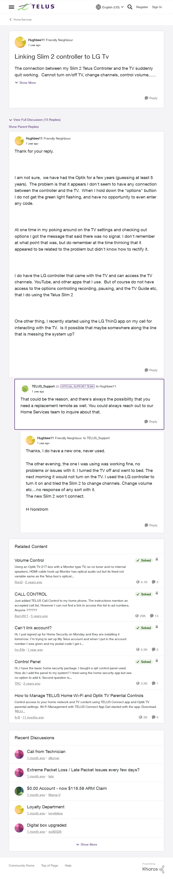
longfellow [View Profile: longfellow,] (55, 813)
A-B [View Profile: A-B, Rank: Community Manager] (17, 717)
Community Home (21, 865)
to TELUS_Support (96, 438)
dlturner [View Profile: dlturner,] (53, 758)
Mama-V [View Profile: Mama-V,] (54, 795)
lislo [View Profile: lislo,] (51, 776)
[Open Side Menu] (11, 7)
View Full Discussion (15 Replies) (35, 120)
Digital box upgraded (46, 825)
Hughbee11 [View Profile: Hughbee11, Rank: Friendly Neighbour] (36, 40)
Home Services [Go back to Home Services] (20, 19)
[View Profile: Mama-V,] (19, 791)
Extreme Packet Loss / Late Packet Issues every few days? (83, 769)
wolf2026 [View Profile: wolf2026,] (54, 831)
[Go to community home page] (37, 7)
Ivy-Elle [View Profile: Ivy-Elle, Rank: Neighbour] (20, 649)
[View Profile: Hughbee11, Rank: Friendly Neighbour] (20, 42)
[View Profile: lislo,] (19, 772)
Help (68, 865)
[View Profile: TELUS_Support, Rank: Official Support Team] (25, 388)
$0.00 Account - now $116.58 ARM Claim (67, 788)
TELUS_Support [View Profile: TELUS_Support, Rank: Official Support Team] (43, 386)
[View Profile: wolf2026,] (19, 827)
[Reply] (151, 98)
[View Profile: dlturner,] (19, 754)
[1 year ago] (34, 649)
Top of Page (49, 865)
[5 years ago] (38, 615)
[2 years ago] (33, 582)
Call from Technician (46, 751)
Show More (25, 82)
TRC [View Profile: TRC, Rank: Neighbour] (18, 683)
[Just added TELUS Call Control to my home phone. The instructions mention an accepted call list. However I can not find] (73, 605)
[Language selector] (110, 7)
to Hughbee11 (106, 386)
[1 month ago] (36, 757)
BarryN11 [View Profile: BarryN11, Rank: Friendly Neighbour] (21, 616)
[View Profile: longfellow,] (19, 809)
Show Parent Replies (24, 126)
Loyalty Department (45, 806)
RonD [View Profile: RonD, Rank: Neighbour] (19, 582)
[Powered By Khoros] (153, 868)
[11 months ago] (32, 717)
